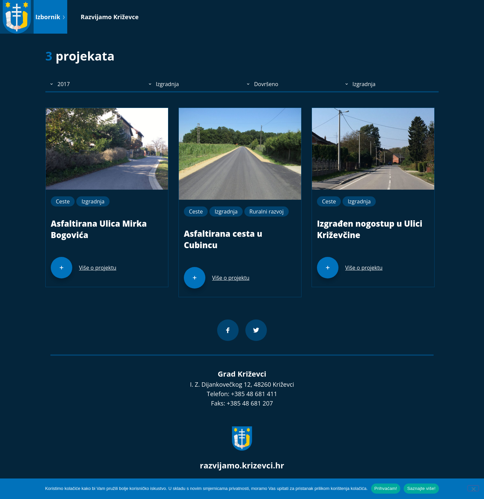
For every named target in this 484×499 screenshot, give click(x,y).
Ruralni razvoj (266, 211)
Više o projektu (97, 267)
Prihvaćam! (385, 488)
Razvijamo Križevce (109, 17)
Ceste (63, 201)
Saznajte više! (421, 488)
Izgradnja (93, 201)
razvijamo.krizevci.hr (242, 465)
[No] (473, 488)
